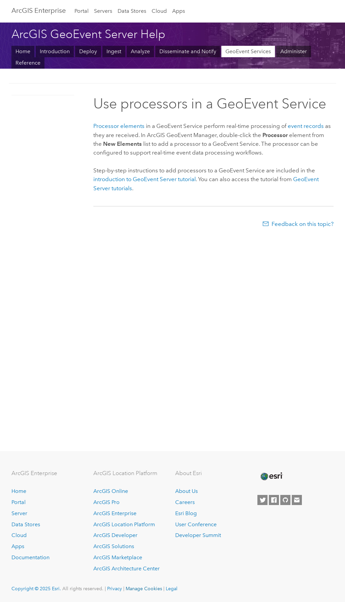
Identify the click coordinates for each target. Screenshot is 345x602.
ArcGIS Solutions (113, 546)
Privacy (114, 588)
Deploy (88, 51)
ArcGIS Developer (115, 535)
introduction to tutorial (144, 179)
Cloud (159, 11)
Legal (172, 588)
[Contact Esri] (297, 500)
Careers (185, 502)
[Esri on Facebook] (274, 500)
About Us (186, 491)
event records (306, 126)
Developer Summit (198, 535)
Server (19, 513)
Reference (27, 63)
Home (22, 51)
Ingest (113, 51)
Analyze (140, 51)
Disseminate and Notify (187, 51)
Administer (293, 51)
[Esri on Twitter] (262, 500)
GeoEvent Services (248, 51)
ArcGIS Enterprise (38, 10)
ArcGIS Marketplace (117, 557)
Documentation (30, 557)
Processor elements (119, 126)
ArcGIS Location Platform (124, 524)
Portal (81, 11)
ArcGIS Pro (106, 502)
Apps (178, 11)
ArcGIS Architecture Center (126, 568)
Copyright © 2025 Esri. (36, 588)
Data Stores (132, 11)
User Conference (196, 524)
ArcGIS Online (110, 491)
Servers (103, 11)
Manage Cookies (144, 588)
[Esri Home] (271, 476)
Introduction (55, 51)
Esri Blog (186, 513)
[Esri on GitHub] (285, 500)
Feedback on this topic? (303, 224)
